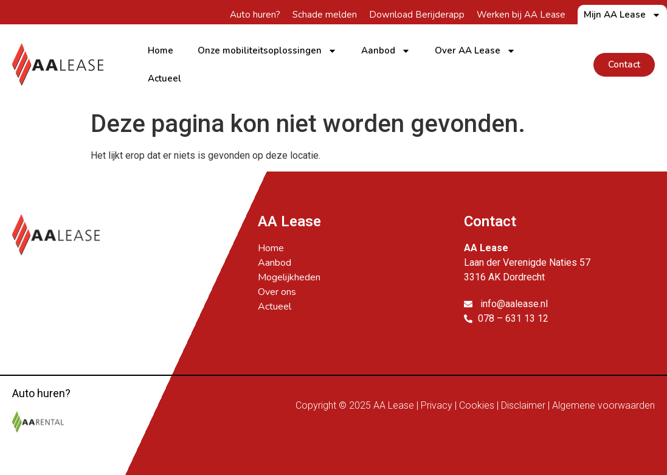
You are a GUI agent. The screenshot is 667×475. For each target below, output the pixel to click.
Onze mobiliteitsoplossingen (267, 50)
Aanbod (385, 50)
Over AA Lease (475, 50)
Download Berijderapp (417, 15)
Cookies (476, 405)
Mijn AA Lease (622, 14)
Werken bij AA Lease (521, 15)
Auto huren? (255, 15)
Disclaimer (523, 405)
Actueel (164, 78)
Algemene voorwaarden (603, 405)
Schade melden (324, 15)
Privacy (436, 405)
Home (160, 50)
